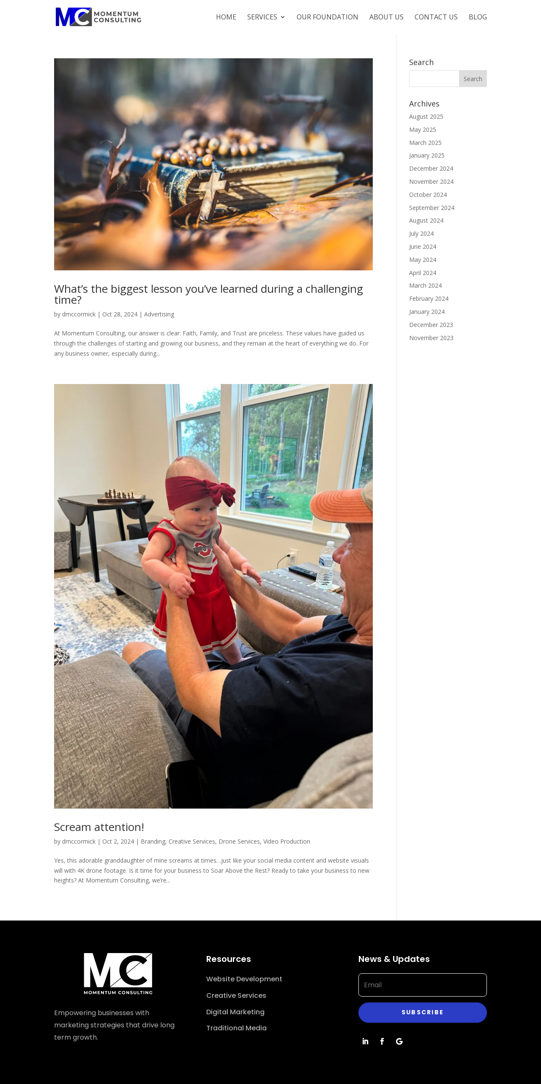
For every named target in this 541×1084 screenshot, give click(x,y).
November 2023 (431, 338)
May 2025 (422, 129)
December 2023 (431, 325)
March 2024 (425, 285)
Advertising (159, 314)
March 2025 (425, 143)
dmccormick (79, 314)
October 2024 (428, 195)
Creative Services (192, 841)
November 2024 (431, 181)
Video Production (286, 841)
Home (226, 18)
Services (262, 18)
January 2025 (427, 155)
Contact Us (436, 18)
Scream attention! (99, 826)
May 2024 (422, 260)
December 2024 (431, 168)
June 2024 (422, 246)
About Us (386, 18)
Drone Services (239, 841)
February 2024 (428, 298)
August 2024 (426, 220)
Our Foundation (327, 18)
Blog (478, 18)
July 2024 (421, 233)
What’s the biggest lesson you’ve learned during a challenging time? (208, 294)
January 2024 (427, 312)
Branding (153, 841)
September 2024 (431, 208)
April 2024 (422, 273)
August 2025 (426, 116)
